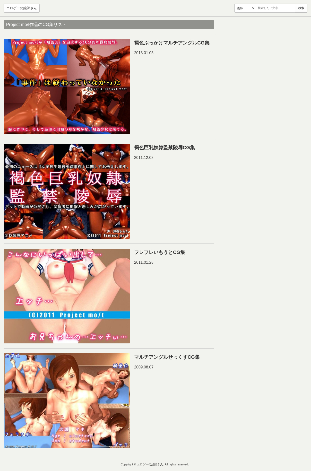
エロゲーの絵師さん (21, 8)
